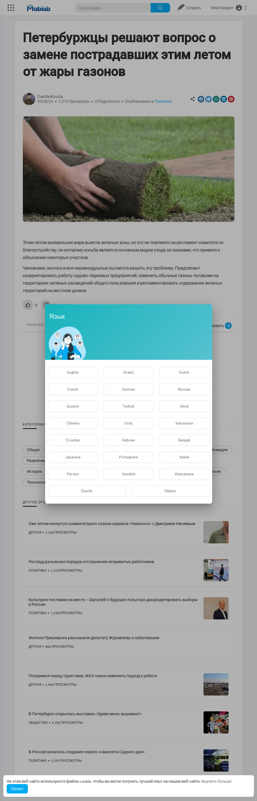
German (128, 389)
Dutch (184, 372)
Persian (73, 474)
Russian (184, 389)
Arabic (128, 372)
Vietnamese (184, 474)
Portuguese (128, 457)
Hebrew (128, 440)
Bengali (184, 440)
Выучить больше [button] (216, 781)
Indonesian (184, 423)
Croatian (73, 440)
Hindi (184, 406)
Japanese (72, 457)
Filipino (170, 491)
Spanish (73, 406)
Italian (184, 457)
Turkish (128, 406)
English (73, 372)
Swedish (128, 474)
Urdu (128, 423)
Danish (86, 491)
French (72, 389)
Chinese (73, 423)
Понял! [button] (17, 788)
